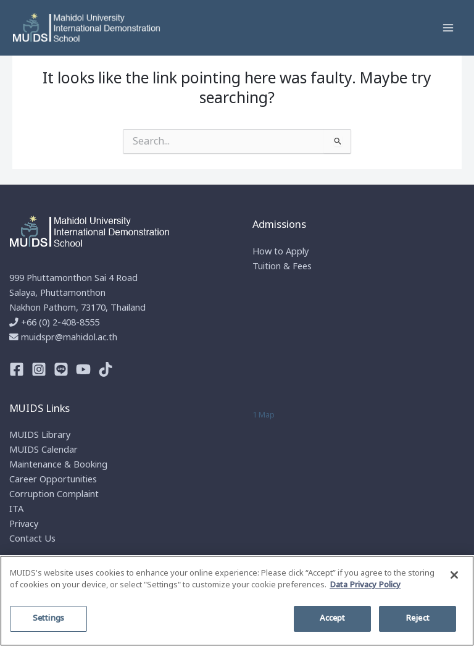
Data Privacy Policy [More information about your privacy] (365, 585)
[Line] (61, 369)
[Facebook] (16, 369)
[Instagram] (38, 369)
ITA (16, 509)
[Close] (454, 575)
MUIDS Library (39, 435)
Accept (333, 618)
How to (269, 252)
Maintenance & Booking (58, 465)
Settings (48, 618)
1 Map (263, 415)
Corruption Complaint (54, 494)
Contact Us (32, 539)
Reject (417, 618)
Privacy (23, 524)
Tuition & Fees (282, 267)
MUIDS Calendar (43, 450)
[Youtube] (83, 369)
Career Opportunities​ (53, 480)
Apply (297, 252)
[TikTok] (105, 369)
